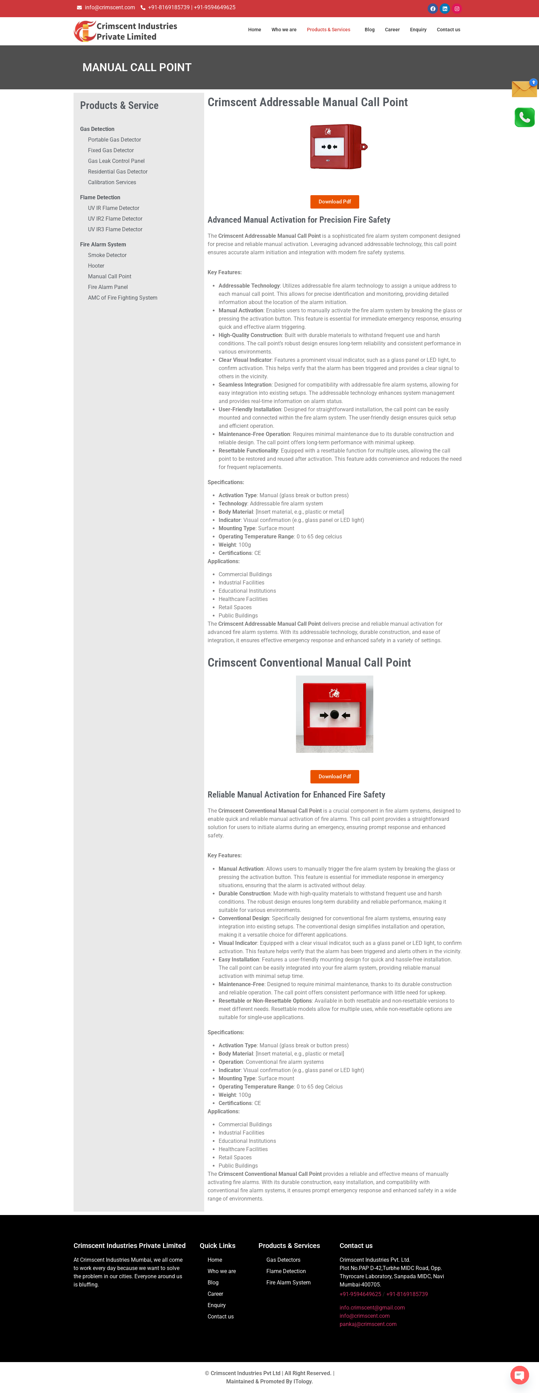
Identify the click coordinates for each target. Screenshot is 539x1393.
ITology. (303, 1381)
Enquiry (416, 29)
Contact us (447, 29)
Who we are (277, 29)
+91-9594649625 (360, 1294)
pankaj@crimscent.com (368, 1324)
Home (246, 29)
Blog (367, 29)
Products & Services (324, 29)
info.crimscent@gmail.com (372, 1307)
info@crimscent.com (365, 1316)
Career (390, 29)
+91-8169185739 (407, 1294)
